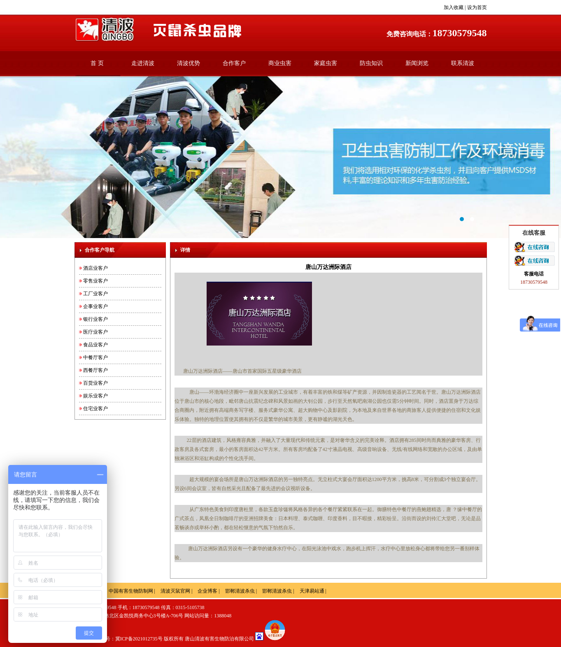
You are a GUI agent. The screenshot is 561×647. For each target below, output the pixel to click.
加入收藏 (453, 7)
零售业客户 (95, 281)
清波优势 (188, 63)
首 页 (97, 63)
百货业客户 (95, 383)
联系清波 (462, 63)
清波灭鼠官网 (175, 591)
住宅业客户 (95, 408)
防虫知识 (371, 63)
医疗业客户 (95, 332)
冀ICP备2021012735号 (139, 639)
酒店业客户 (95, 268)
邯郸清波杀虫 (240, 591)
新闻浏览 (416, 63)
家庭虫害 (325, 63)
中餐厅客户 (95, 357)
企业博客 (207, 591)
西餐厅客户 (95, 370)
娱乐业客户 (95, 396)
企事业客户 (95, 306)
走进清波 (142, 63)
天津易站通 (312, 591)
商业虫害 (279, 63)
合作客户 (234, 63)
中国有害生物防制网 (131, 591)
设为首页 (477, 7)
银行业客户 (95, 319)
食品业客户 (95, 345)
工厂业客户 (95, 294)
